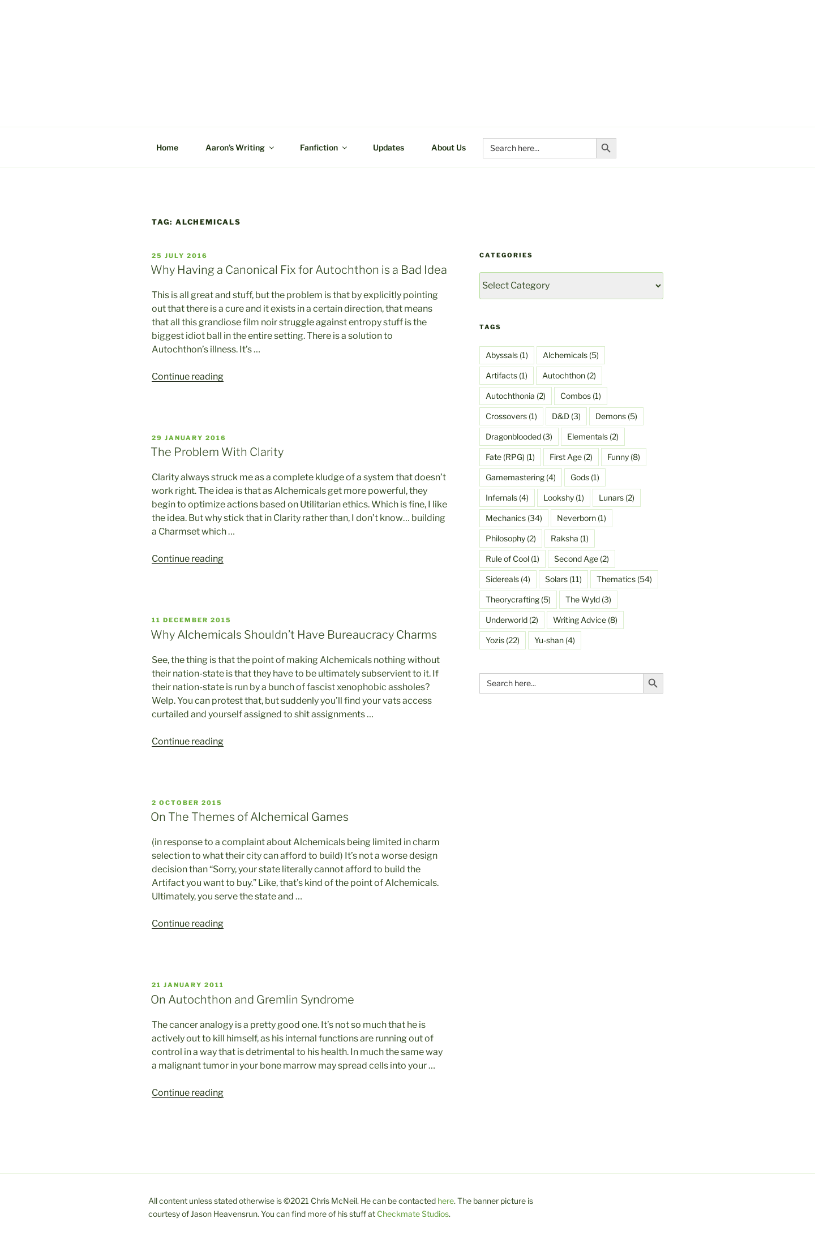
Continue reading (188, 376)
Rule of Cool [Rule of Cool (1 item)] (512, 558)
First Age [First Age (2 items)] (571, 457)
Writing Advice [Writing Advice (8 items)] (585, 620)
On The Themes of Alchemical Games (250, 817)
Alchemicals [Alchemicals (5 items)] (571, 355)
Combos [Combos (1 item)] (580, 396)
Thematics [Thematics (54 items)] (624, 579)
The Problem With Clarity (217, 452)
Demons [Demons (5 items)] (616, 416)
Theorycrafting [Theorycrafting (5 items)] (518, 599)
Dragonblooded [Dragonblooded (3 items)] (519, 436)
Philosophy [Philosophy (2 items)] (511, 538)
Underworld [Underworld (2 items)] (512, 620)
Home (167, 147)
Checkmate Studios (413, 1214)
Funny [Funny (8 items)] (623, 457)
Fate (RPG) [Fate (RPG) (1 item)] (510, 457)
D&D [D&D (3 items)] (566, 416)
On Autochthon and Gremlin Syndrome (252, 999)
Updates (388, 147)
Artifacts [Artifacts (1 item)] (506, 375)
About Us (448, 147)
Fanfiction (324, 147)
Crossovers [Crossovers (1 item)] (511, 416)
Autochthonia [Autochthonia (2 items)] (516, 396)
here (445, 1200)
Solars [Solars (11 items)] (563, 579)
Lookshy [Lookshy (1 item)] (563, 497)
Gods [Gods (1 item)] (584, 477)
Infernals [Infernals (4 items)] (507, 497)
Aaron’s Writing (240, 147)
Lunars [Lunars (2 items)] (616, 497)
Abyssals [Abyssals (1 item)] (507, 355)
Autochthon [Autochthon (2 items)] (569, 375)
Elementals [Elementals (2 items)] (593, 436)
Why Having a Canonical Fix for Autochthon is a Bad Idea (299, 270)
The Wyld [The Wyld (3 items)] (588, 599)
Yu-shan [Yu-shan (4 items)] (554, 640)
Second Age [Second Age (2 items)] (581, 558)
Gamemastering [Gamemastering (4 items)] (521, 477)
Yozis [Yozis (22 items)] (503, 640)
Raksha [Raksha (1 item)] (570, 538)
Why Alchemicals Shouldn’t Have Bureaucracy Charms (294, 634)
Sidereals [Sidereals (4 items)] (508, 579)
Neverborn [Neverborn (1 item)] (581, 518)
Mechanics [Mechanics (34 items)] (514, 518)
